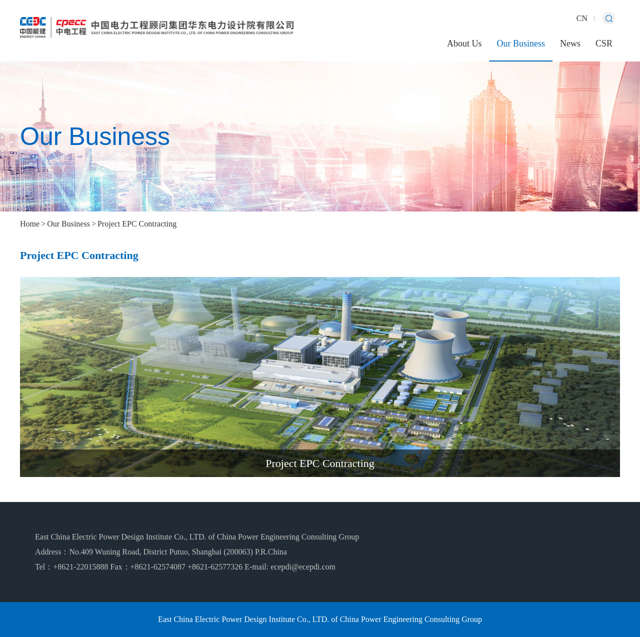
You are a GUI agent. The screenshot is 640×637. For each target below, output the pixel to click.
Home (30, 224)
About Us (464, 43)
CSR (604, 43)
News (570, 43)
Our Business (520, 43)
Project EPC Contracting (137, 224)
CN (582, 18)
